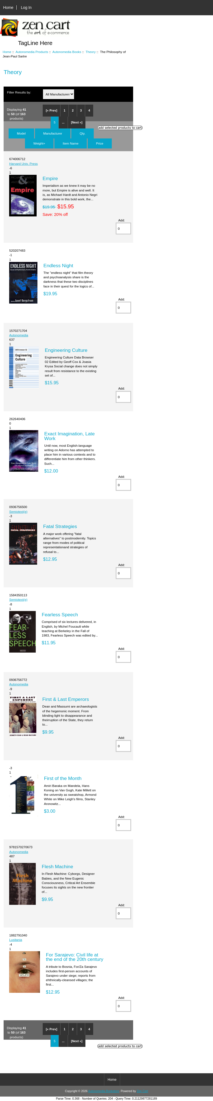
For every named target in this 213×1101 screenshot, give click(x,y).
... (63, 122)
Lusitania (15, 939)
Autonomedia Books (66, 52)
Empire (50, 178)
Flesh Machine (57, 866)
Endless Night (58, 265)
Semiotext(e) (18, 511)
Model (21, 133)
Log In (26, 7)
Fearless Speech (60, 614)
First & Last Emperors (65, 699)
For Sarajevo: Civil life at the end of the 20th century (74, 957)
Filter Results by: (19, 92)
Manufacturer (52, 133)
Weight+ (39, 143)
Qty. (82, 133)
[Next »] (76, 122)
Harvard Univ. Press (23, 163)
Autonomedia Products (32, 52)
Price (99, 143)
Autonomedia (18, 335)
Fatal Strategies (60, 526)
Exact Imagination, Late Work (69, 436)
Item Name (70, 143)
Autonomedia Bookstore (103, 1091)
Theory (91, 52)
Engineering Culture (66, 350)
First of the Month (63, 778)
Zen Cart (142, 1091)
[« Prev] (51, 110)
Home (8, 7)
